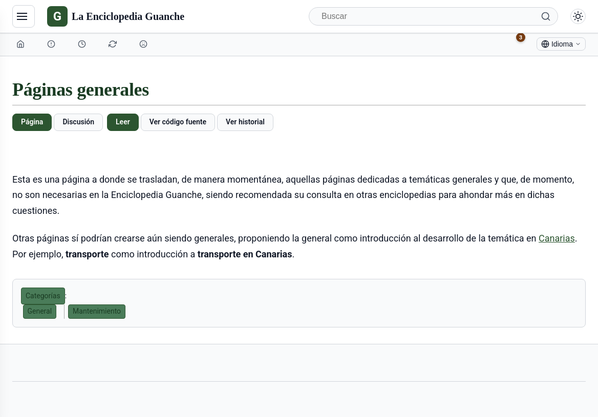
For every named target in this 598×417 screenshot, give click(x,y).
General (40, 311)
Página (32, 122)
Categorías (43, 296)
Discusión (78, 122)
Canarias (557, 238)
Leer (123, 122)
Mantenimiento (97, 311)
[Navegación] (23, 16)
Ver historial (245, 122)
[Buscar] (433, 16)
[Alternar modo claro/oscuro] (578, 16)
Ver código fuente (178, 122)
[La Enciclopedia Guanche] (115, 16)
